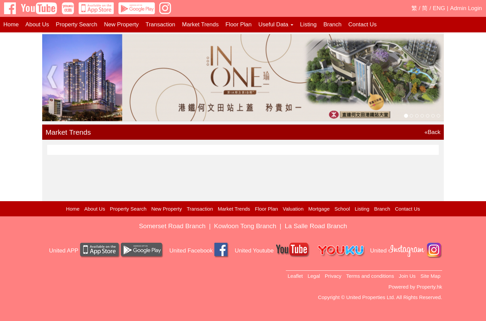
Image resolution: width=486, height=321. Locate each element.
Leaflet (295, 276)
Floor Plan (238, 24)
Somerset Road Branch (172, 226)
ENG (439, 8)
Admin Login (466, 8)
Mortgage (318, 209)
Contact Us (362, 24)
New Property (121, 24)
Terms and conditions (370, 276)
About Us (37, 24)
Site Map (430, 276)
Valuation (293, 209)
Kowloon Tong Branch (245, 226)
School (342, 209)
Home (11, 24)
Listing (308, 24)
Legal (313, 276)
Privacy (333, 276)
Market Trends (200, 24)
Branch (332, 24)
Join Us (407, 276)
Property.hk (429, 287)
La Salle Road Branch (316, 226)
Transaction (160, 24)
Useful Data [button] (275, 24)
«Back (432, 132)
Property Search (76, 24)
